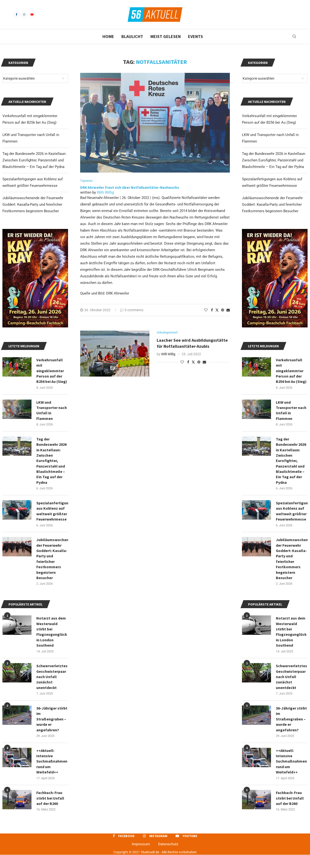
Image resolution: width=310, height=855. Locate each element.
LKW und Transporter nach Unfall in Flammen (291, 410)
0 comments (131, 310)
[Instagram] (24, 14)
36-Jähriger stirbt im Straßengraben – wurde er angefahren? (291, 719)
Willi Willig (105, 192)
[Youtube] (32, 14)
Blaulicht (132, 36)
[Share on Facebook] (212, 310)
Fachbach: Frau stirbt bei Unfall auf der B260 (290, 798)
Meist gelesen (165, 36)
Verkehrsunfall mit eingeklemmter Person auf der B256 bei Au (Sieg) (291, 370)
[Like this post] (206, 310)
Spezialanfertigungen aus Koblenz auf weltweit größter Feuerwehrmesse (292, 511)
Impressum (141, 844)
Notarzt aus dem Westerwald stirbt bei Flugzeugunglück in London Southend (291, 632)
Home (108, 36)
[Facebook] (16, 14)
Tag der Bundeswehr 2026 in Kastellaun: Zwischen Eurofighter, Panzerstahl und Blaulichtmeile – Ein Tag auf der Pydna (274, 160)
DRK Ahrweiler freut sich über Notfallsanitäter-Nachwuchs (130, 187)
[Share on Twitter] (217, 310)
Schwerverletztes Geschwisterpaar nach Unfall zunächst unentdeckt (291, 677)
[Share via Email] (228, 310)
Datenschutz (168, 844)
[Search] (294, 36)
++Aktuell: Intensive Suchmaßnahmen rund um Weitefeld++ (291, 761)
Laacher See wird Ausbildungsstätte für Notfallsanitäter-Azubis (192, 343)
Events (195, 36)
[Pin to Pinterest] (222, 310)
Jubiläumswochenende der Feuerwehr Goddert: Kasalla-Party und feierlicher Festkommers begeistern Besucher (272, 204)
